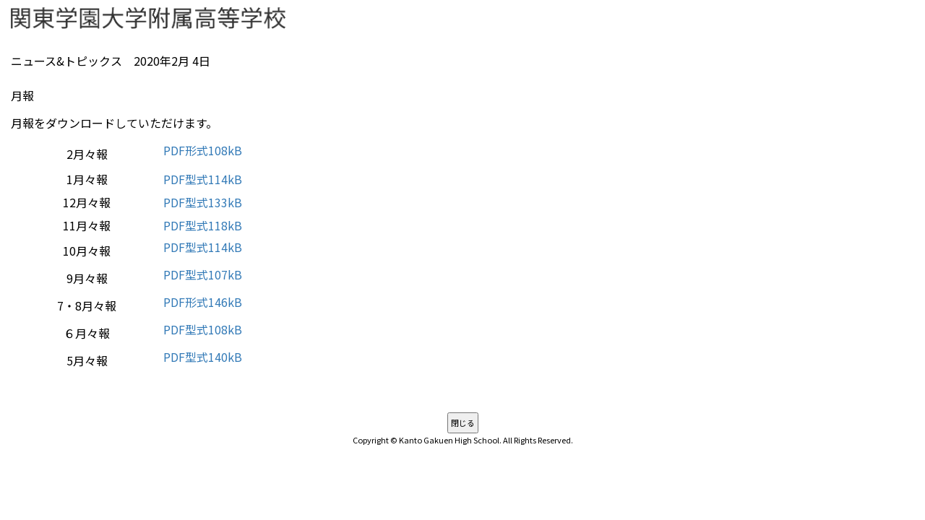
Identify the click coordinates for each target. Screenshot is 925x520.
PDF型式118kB (202, 225)
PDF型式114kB (202, 179)
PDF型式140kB (202, 356)
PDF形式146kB (202, 302)
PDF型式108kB (202, 329)
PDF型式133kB (202, 202)
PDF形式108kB (202, 150)
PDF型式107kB (202, 274)
